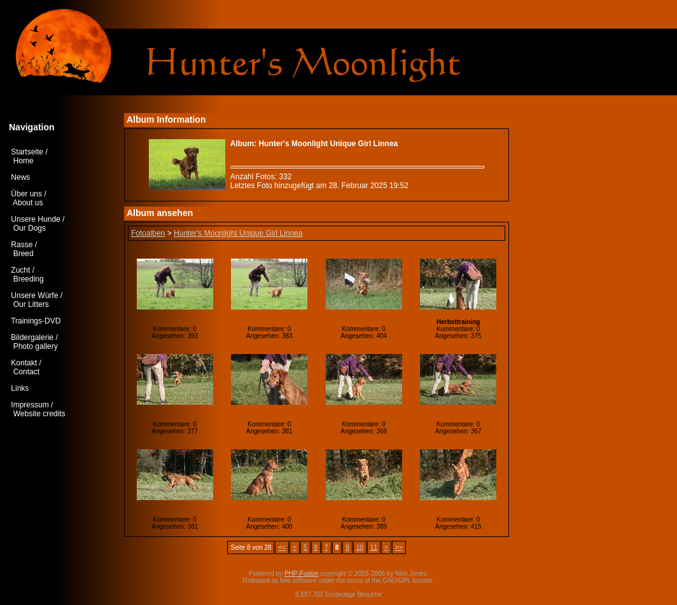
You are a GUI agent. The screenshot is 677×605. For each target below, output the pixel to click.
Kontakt (24, 362)
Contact (26, 371)
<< (282, 547)
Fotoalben (148, 233)
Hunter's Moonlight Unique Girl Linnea (238, 233)
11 (373, 547)
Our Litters (31, 304)
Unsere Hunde (35, 219)
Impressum (29, 404)
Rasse (21, 244)
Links (20, 388)
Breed (23, 253)
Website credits (39, 413)
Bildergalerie (32, 337)
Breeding (28, 279)
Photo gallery (35, 346)
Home (23, 160)
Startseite (27, 151)
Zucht (20, 270)
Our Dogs (29, 228)
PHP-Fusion (301, 573)
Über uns (26, 193)
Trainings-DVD (35, 320)
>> (399, 547)
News (20, 177)
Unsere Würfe (34, 295)
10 (359, 547)
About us (28, 202)
